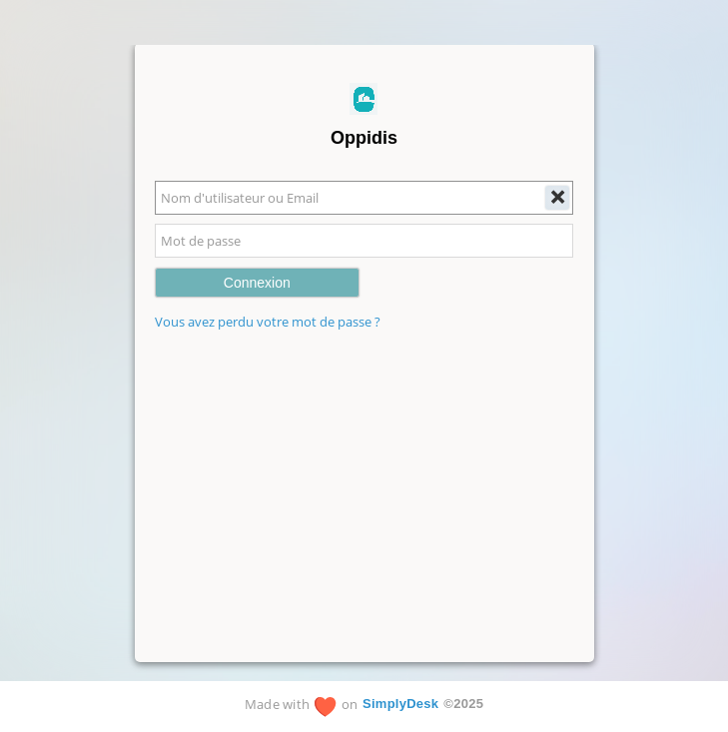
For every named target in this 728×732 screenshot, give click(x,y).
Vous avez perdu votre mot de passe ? (267, 322)
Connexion (257, 283)
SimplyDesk (400, 703)
